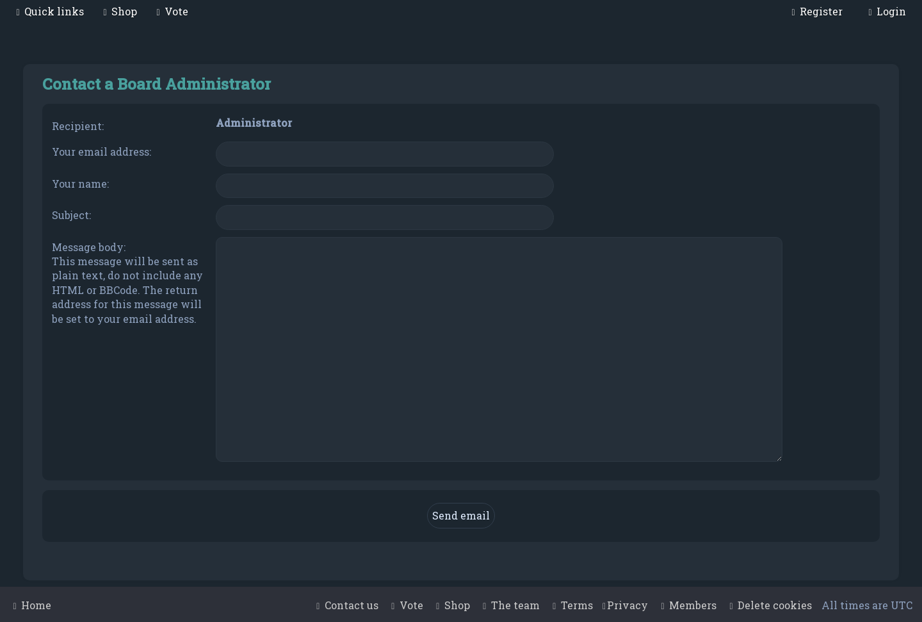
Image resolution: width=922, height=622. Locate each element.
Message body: (88, 247)
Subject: (71, 215)
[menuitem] (118, 11)
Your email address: (101, 151)
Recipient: (78, 126)
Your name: (80, 183)
